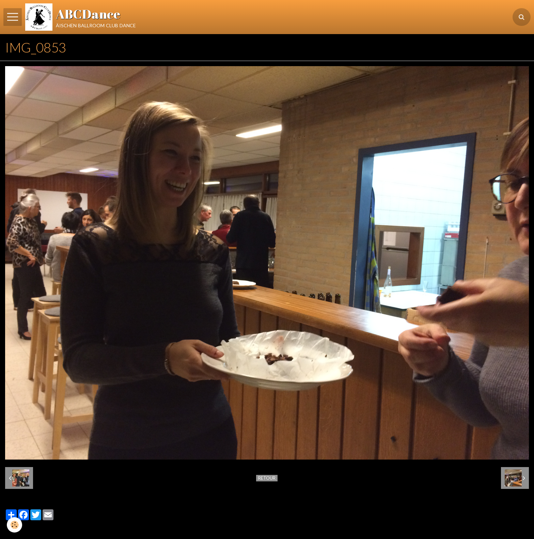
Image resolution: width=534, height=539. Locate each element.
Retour (267, 478)
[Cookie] (14, 525)
